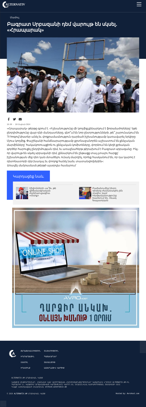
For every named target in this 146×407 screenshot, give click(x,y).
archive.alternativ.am (56, 387)
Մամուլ (24, 362)
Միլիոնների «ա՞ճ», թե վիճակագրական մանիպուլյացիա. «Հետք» (42, 192)
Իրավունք (25, 368)
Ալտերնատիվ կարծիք (54, 368)
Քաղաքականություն (31, 351)
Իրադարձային (27, 357)
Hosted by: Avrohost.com (127, 394)
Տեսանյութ (49, 362)
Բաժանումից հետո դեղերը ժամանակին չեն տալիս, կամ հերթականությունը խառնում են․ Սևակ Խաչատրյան (107, 194)
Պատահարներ (50, 357)
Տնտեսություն (51, 351)
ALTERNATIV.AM (21, 394)
